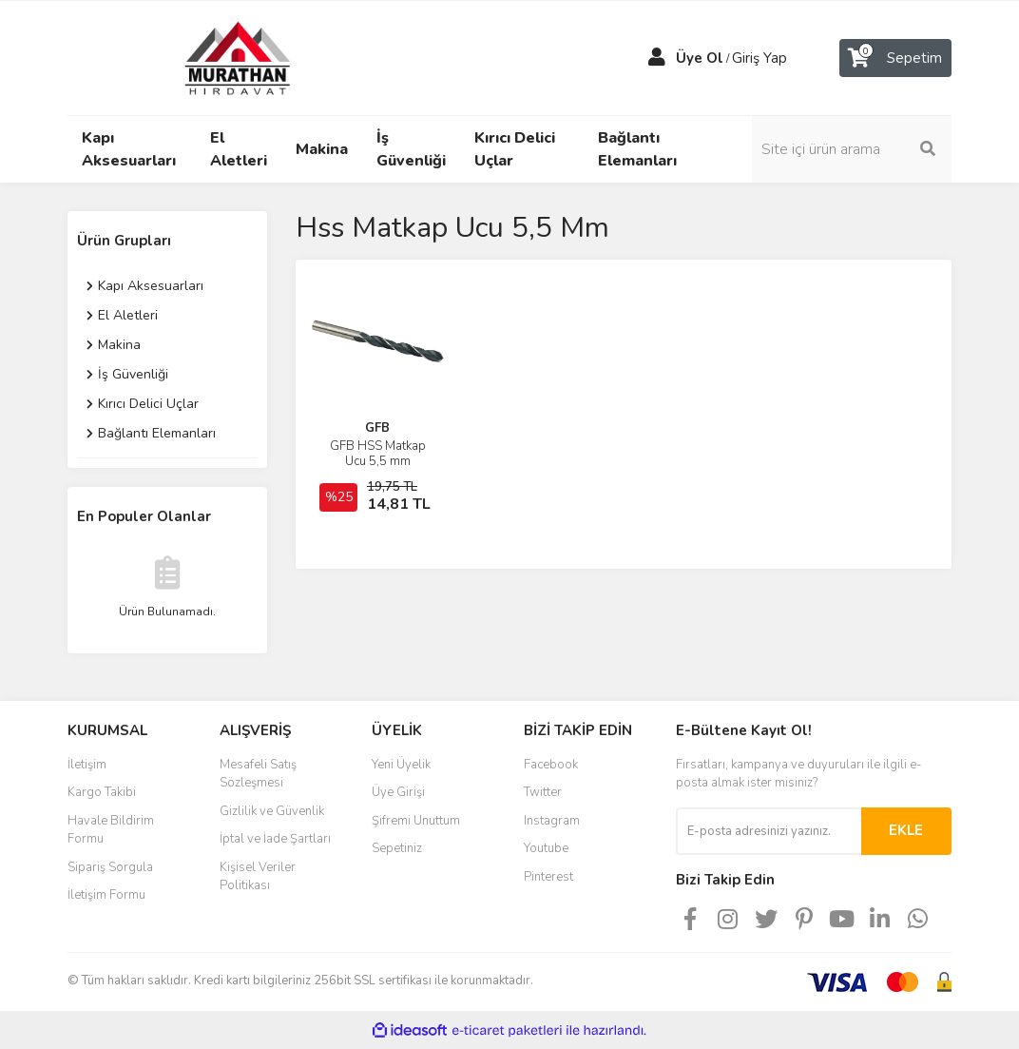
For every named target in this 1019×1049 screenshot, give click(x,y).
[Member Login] (656, 58)
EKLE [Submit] (906, 830)
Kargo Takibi (101, 792)
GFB (377, 428)
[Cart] (895, 58)
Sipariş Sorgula (110, 867)
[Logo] (219, 57)
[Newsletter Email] (768, 831)
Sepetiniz (397, 848)
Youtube (546, 848)
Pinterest (548, 876)
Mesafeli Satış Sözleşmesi (258, 774)
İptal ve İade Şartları (275, 838)
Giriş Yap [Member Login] (759, 58)
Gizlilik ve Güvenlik (272, 811)
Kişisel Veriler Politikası (258, 877)
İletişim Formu (106, 894)
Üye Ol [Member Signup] (699, 58)
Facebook (551, 764)
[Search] (852, 149)
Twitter (543, 792)
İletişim (86, 764)
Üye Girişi (398, 792)
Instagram (552, 820)
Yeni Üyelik (401, 764)
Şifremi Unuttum (416, 820)
